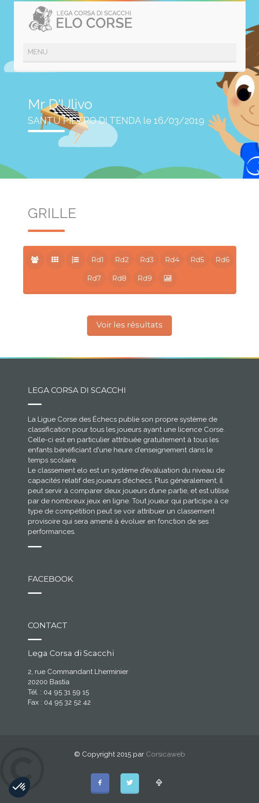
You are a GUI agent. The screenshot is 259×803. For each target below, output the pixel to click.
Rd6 (222, 259)
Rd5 (197, 259)
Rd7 (94, 278)
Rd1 (97, 259)
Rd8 (119, 278)
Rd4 (172, 259)
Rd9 (145, 278)
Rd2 (122, 259)
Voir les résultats (129, 324)
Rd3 (147, 259)
